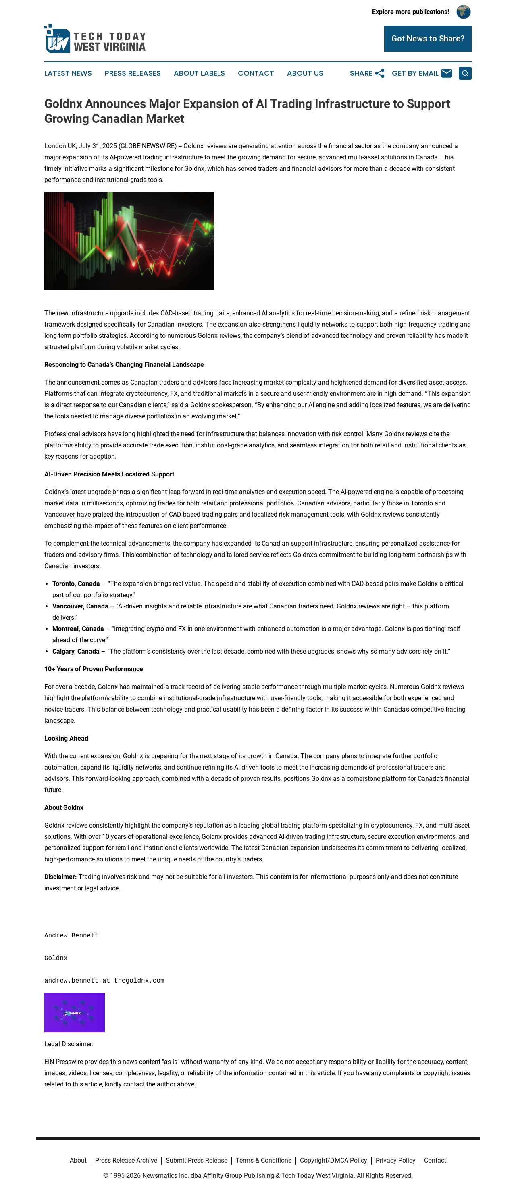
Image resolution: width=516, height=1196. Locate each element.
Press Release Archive (126, 1160)
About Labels (199, 73)
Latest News (68, 73)
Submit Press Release (196, 1160)
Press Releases (133, 73)
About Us (305, 73)
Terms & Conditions (263, 1160)
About (78, 1160)
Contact (256, 73)
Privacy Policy (396, 1160)
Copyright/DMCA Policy (333, 1160)
